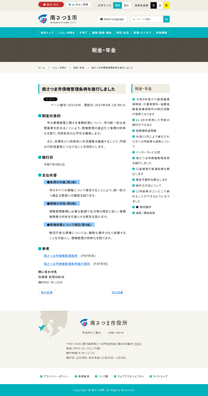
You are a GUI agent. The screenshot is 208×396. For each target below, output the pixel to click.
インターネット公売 (148, 152)
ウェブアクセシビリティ (129, 376)
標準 (117, 5)
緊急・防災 (51, 4)
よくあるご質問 (78, 4)
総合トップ (47, 32)
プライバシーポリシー (54, 376)
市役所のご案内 (91, 332)
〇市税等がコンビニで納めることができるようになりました (151, 196)
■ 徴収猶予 (143, 207)
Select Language (112, 19)
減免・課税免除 (145, 213)
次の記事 (117, 292)
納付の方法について (149, 185)
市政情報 (161, 32)
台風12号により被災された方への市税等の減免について (151, 141)
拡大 (126, 5)
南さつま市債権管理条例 (61, 255)
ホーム (41, 67)
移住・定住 (122, 32)
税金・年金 (143, 88)
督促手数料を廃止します (151, 179)
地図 (137, 344)
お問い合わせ (116, 332)
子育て (83, 32)
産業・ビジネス (142, 32)
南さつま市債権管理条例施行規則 (67, 264)
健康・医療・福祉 (102, 32)
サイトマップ (159, 376)
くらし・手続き (66, 32)
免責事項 (82, 376)
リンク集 (101, 376)
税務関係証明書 (146, 130)
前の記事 (47, 292)
